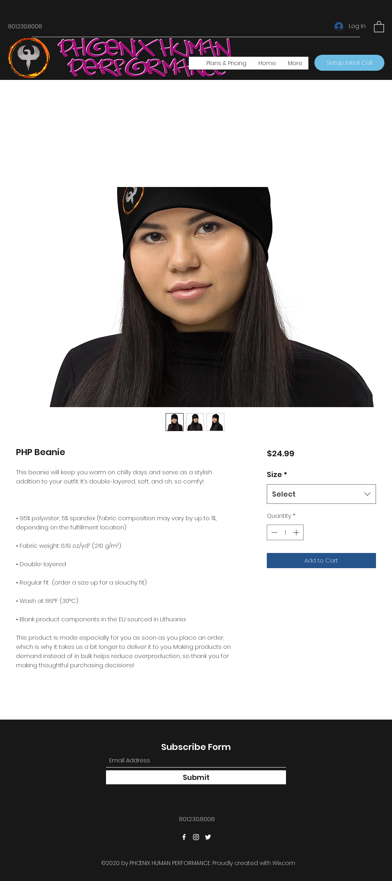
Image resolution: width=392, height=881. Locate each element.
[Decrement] (273, 532)
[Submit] (196, 777)
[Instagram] (196, 837)
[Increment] (297, 532)
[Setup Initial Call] (349, 63)
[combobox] (321, 494)
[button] (379, 26)
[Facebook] (184, 837)
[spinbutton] (285, 532)
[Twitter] (208, 837)
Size (277, 474)
